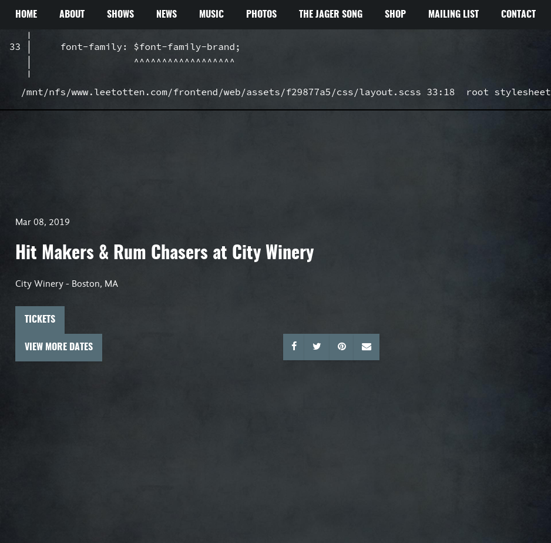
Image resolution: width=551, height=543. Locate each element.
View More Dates (59, 347)
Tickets (40, 319)
